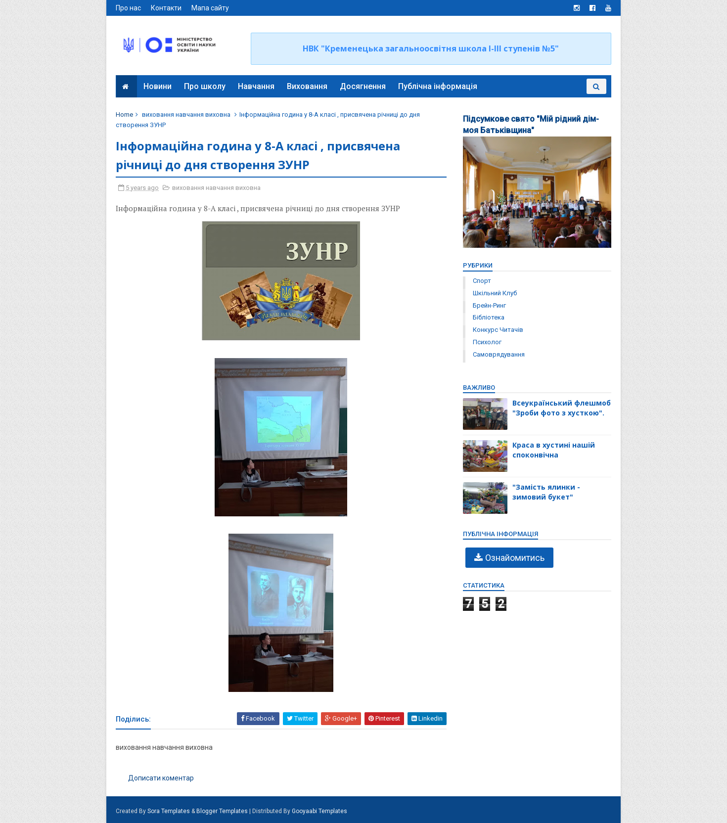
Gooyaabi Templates (320, 811)
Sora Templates (169, 811)
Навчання (256, 86)
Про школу (205, 86)
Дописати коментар (161, 778)
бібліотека (488, 317)
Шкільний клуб (494, 293)
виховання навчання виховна (186, 114)
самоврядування (498, 354)
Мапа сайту (210, 8)
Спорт (481, 280)
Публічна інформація (437, 86)
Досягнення (363, 86)
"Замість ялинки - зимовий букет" (546, 492)
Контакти (166, 8)
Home (125, 114)
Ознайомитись (514, 557)
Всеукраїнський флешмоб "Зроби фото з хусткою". (561, 407)
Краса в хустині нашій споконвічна (553, 449)
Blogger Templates (222, 811)
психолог (486, 342)
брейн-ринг (488, 305)
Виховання (307, 86)
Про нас (128, 8)
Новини (157, 86)
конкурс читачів (497, 329)
